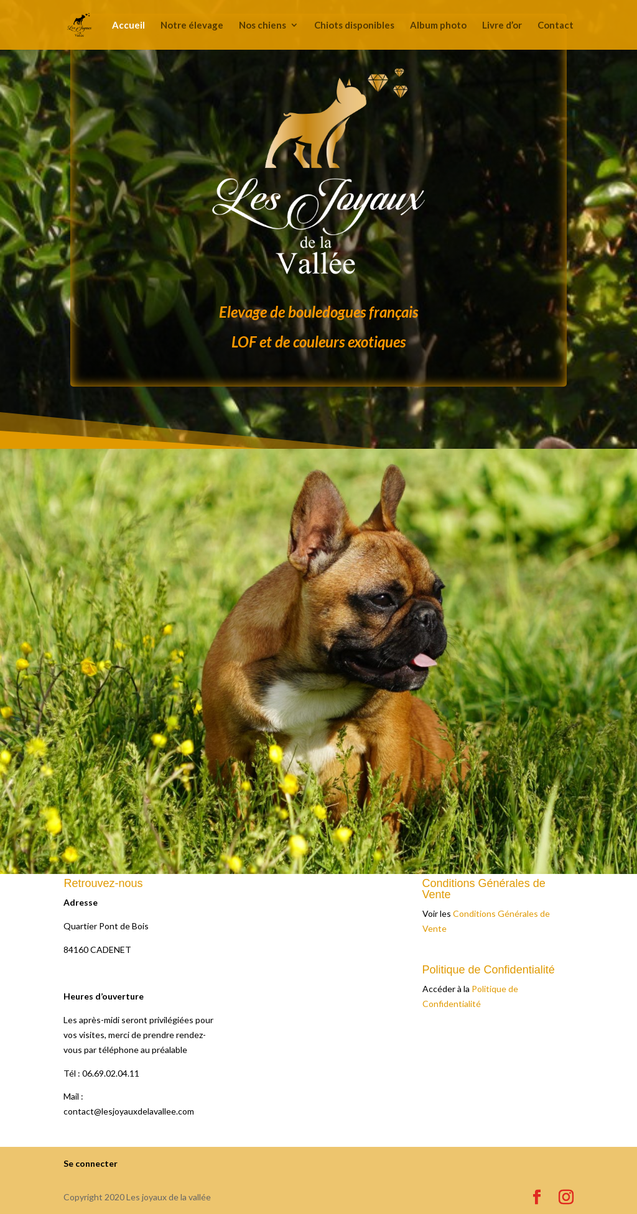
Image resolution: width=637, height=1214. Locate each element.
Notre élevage (191, 25)
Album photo (438, 25)
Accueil (128, 25)
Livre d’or (502, 25)
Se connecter (90, 1163)
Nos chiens (262, 25)
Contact (555, 25)
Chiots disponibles (354, 25)
